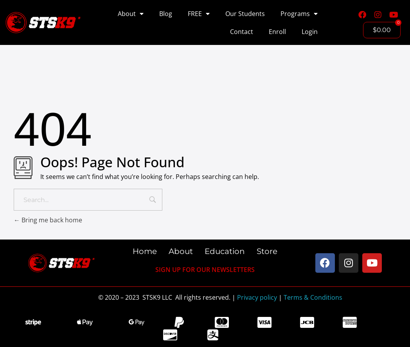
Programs (299, 14)
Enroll (277, 31)
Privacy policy (257, 297)
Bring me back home (48, 220)
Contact (241, 31)
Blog (165, 13)
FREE (199, 14)
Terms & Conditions (313, 297)
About (131, 14)
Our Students (245, 13)
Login (310, 31)
